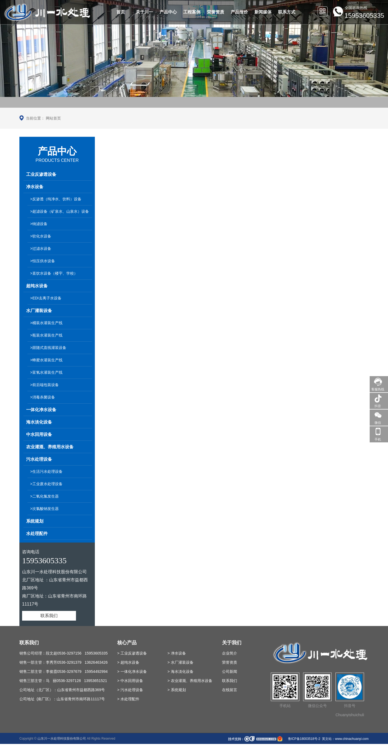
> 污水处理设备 (130, 690)
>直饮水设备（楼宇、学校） (54, 273)
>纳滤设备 (38, 224)
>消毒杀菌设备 (42, 397)
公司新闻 (229, 671)
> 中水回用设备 (130, 680)
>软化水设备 (40, 236)
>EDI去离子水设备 (45, 298)
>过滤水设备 (40, 248)
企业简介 (229, 653)
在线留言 (229, 690)
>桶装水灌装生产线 (46, 323)
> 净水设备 (176, 653)
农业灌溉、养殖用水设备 (50, 447)
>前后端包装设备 (44, 385)
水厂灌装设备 (39, 310)
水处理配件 (37, 533)
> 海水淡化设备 (180, 671)
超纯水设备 (37, 286)
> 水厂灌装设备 (180, 662)
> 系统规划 (176, 690)
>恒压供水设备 (42, 261)
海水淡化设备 (39, 422)
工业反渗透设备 (41, 174)
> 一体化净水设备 (132, 671)
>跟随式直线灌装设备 (48, 347)
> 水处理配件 (128, 699)
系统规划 (34, 521)
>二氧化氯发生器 (44, 496)
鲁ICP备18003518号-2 (303, 739)
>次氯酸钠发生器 (44, 508)
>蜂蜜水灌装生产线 (46, 360)
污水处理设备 (39, 459)
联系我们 (49, 615)
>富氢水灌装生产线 (46, 372)
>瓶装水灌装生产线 (46, 335)
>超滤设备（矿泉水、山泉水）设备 (59, 211)
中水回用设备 (39, 434)
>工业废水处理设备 (46, 484)
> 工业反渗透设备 (132, 653)
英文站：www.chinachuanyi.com (345, 739)
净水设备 (34, 186)
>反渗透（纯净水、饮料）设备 (55, 199)
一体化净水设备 (41, 409)
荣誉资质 (229, 662)
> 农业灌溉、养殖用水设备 (189, 680)
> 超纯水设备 (128, 662)
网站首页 (53, 118)
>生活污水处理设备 (46, 471)
